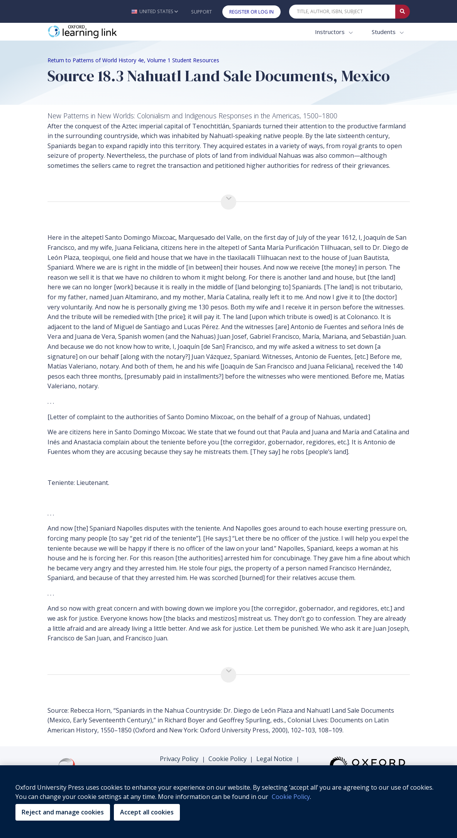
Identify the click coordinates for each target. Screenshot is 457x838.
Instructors (330, 32)
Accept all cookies (147, 812)
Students (384, 32)
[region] (228, 801)
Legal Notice (274, 758)
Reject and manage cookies (63, 812)
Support (201, 12)
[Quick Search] (342, 12)
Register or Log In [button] (251, 12)
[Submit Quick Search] (402, 12)
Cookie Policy (227, 758)
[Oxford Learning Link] (105, 32)
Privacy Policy (179, 758)
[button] (154, 11)
